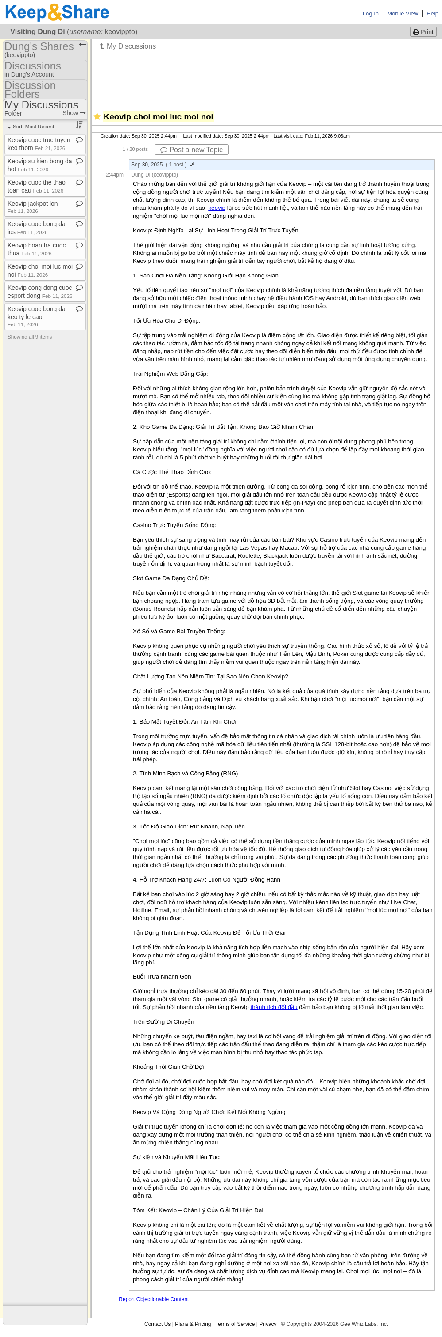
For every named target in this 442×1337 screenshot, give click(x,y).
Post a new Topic (191, 150)
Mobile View (402, 13)
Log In (371, 13)
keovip (216, 207)
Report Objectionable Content (154, 1299)
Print (423, 31)
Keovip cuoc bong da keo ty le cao (37, 316)
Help (432, 13)
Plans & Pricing (193, 1324)
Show (74, 112)
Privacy (267, 1324)
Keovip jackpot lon (33, 207)
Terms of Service (235, 1324)
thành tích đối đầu (273, 1007)
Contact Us (157, 1324)
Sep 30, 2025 (162, 165)
